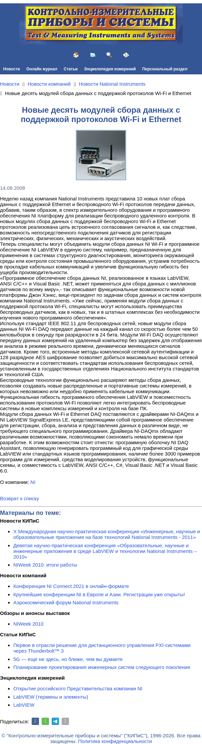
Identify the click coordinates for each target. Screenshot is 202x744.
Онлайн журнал (41, 69)
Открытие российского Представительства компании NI (77, 688)
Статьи (71, 69)
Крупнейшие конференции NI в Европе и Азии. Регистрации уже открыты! (99, 594)
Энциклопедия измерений (110, 69)
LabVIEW (23, 705)
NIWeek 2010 (28, 624)
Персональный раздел (165, 69)
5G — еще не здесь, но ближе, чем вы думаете (68, 659)
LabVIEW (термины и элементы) (50, 697)
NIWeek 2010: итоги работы (45, 565)
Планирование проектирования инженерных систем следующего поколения (101, 667)
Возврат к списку (19, 498)
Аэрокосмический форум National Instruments (65, 602)
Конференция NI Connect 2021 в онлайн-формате (71, 586)
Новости (11, 69)
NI (32, 482)
